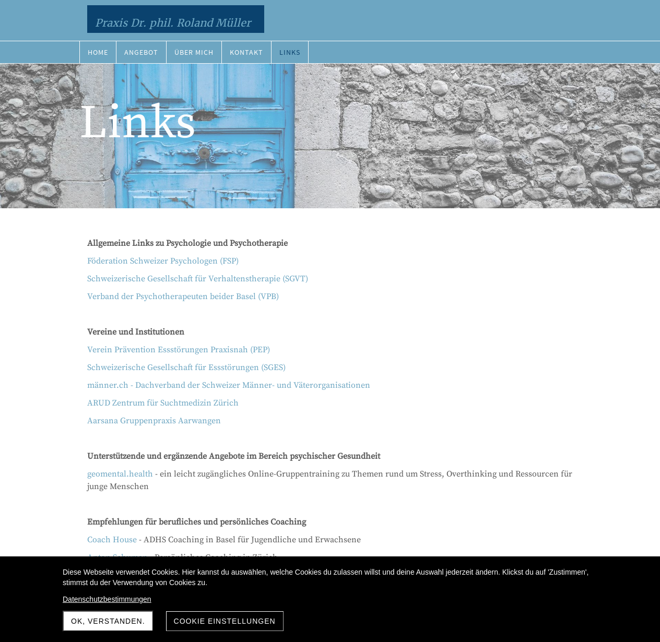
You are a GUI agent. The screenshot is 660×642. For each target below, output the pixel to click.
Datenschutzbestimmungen (107, 599)
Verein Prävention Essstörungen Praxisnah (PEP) (178, 349)
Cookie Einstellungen (225, 621)
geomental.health (120, 474)
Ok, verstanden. (108, 621)
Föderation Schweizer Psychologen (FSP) (163, 261)
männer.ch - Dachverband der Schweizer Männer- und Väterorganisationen (228, 385)
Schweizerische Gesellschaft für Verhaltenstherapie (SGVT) (197, 279)
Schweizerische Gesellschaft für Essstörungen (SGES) (186, 367)
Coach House (112, 539)
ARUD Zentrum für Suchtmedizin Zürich (163, 403)
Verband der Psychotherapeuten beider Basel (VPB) (183, 296)
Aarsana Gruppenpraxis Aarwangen (154, 420)
